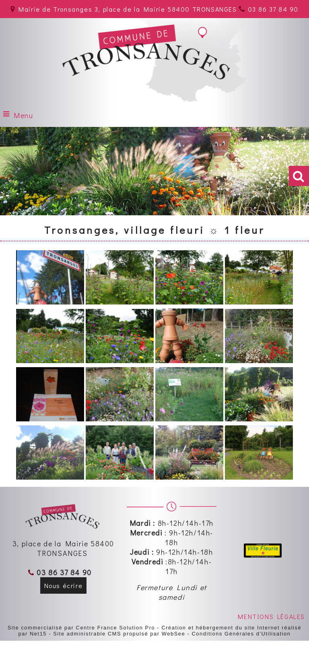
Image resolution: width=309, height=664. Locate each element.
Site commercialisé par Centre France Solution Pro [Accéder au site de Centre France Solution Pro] (81, 628)
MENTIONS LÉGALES (271, 616)
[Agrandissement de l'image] (50, 302)
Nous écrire (63, 585)
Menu (23, 115)
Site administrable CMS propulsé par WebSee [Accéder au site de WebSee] (119, 634)
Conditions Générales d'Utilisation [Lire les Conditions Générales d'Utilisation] (241, 634)
